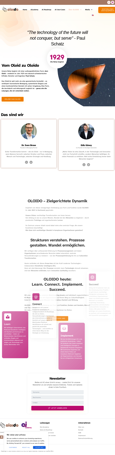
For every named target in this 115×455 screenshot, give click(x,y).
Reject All (26, 447)
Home (25, 10)
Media (89, 9)
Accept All (39, 447)
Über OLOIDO (75, 9)
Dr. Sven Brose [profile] (29, 145)
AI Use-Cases (60, 10)
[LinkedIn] (31, 162)
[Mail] (26, 162)
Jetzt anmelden (57, 408)
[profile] (29, 143)
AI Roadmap (46, 10)
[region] (26, 441)
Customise (13, 447)
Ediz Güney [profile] (86, 145)
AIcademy (34, 10)
